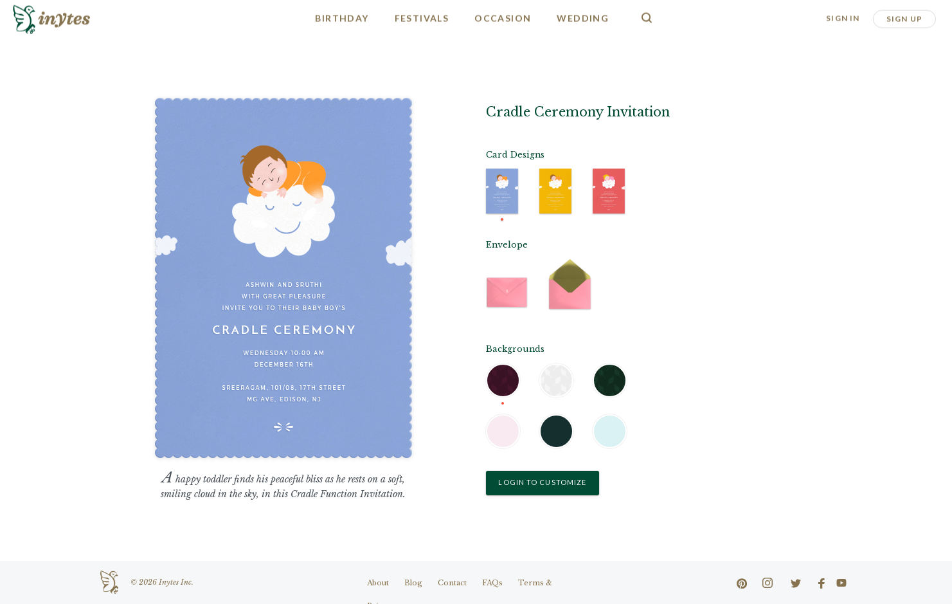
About (378, 582)
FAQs (492, 582)
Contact (452, 582)
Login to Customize (542, 482)
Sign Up (904, 18)
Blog (413, 582)
